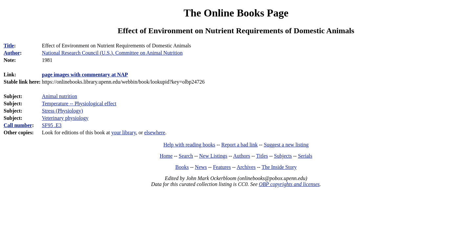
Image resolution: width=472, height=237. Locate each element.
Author (12, 53)
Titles (262, 156)
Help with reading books (189, 144)
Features (222, 167)
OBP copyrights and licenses (289, 184)
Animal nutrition (59, 96)
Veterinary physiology (65, 118)
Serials (305, 156)
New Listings (213, 156)
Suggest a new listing (286, 144)
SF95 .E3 (52, 125)
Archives (246, 167)
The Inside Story (279, 167)
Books (182, 167)
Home (166, 156)
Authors (241, 156)
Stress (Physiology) (62, 111)
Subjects (283, 156)
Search (186, 156)
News (201, 167)
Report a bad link (239, 144)
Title (9, 45)
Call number (18, 125)
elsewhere (154, 132)
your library (123, 132)
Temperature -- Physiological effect (79, 103)
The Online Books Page (236, 13)
